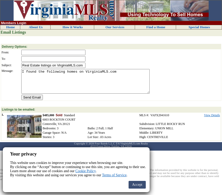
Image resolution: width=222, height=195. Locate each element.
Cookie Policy (85, 171)
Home (10, 27)
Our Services (114, 27)
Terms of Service (114, 175)
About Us (36, 27)
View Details (212, 120)
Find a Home (155, 27)
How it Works (73, 27)
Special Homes (199, 27)
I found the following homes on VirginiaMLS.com (85, 83)
